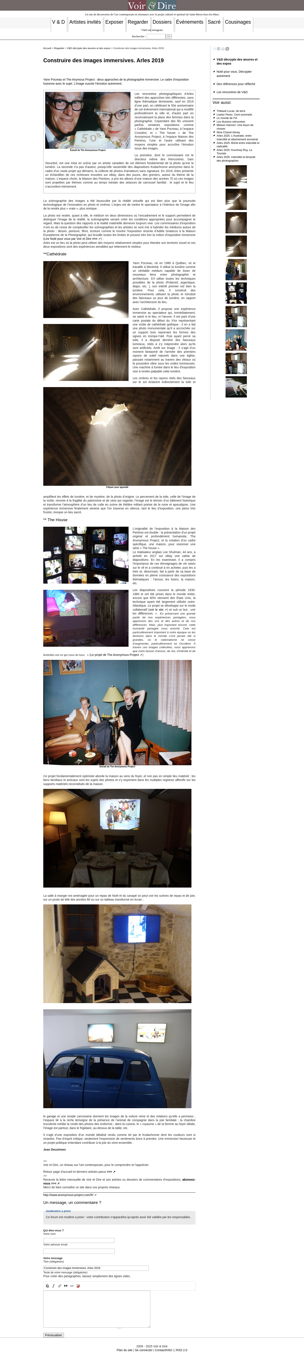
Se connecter (144, 1350)
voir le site (156, 609)
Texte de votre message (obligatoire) (65, 1272)
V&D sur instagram (152, 30)
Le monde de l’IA (227, 118)
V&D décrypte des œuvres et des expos (88, 48)
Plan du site (125, 1350)
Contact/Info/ (163, 1350)
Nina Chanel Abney (228, 132)
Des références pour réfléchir (236, 84)
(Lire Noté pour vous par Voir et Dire (70, 238)
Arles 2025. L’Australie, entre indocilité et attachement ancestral (237, 137)
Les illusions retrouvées (231, 121)
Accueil (47, 48)
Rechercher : (139, 36)
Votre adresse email (55, 1244)
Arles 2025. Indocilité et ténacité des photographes (236, 158)
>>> (109, 1171)
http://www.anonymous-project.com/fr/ (68, 1195)
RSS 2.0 (181, 1350)
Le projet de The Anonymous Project (114, 655)
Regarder (59, 48)
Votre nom (49, 1233)
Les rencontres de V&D (232, 92)
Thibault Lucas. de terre (231, 111)
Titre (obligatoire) (53, 1261)
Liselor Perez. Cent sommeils (234, 114)
